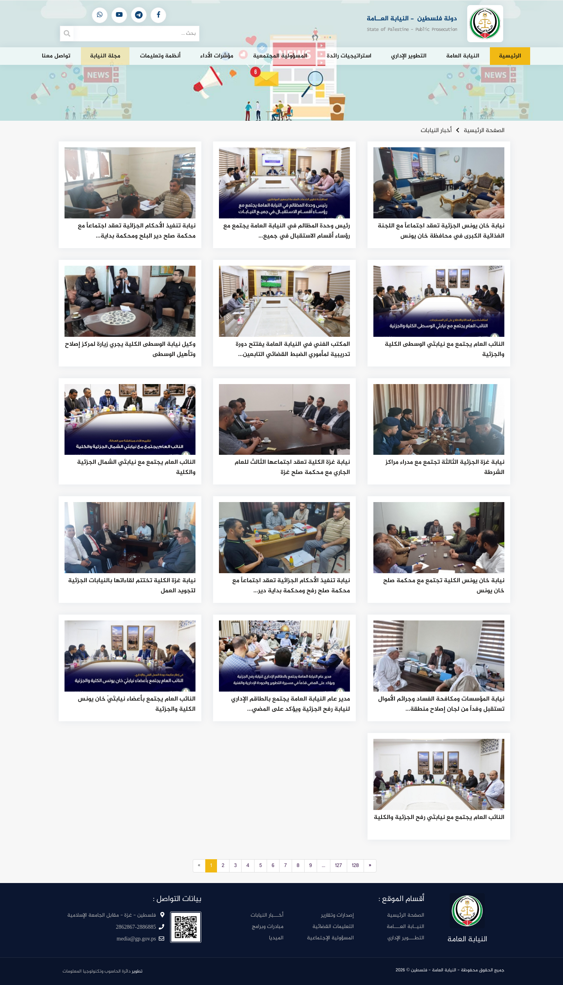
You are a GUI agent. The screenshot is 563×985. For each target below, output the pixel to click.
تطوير (102, 971)
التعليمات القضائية (333, 926)
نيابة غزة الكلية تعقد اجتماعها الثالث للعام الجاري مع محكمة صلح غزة (292, 467)
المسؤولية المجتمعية (280, 56)
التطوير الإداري (409, 56)
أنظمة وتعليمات (160, 56)
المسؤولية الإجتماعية (330, 937)
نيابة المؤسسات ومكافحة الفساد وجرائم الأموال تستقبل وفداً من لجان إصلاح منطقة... (441, 704)
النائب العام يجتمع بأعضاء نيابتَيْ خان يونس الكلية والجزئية (136, 704)
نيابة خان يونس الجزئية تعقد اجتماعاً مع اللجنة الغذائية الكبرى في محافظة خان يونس (441, 231)
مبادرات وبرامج (267, 926)
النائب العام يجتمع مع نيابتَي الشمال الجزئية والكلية (136, 467)
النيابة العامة (462, 56)
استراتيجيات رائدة (349, 56)
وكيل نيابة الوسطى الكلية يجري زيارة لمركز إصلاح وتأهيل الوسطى (130, 349)
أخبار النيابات (436, 130)
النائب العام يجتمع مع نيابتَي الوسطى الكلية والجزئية (444, 349)
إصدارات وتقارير (337, 915)
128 (355, 865)
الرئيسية (510, 56)
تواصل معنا (56, 56)
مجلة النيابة (105, 56)
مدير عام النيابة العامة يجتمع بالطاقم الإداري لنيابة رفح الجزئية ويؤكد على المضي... (290, 704)
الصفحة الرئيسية (484, 130)
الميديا (276, 937)
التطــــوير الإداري (405, 937)
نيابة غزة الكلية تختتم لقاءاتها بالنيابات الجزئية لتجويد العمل (131, 585)
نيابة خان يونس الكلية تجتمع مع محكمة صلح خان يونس (443, 585)
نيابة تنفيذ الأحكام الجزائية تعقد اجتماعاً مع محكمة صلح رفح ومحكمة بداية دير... (291, 585)
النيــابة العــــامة (405, 926)
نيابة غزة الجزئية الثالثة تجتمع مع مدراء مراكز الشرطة (444, 467)
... (323, 865)
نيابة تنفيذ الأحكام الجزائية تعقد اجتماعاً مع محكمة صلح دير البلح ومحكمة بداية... (136, 231)
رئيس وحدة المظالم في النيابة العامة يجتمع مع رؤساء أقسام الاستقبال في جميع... (286, 231)
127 (338, 865)
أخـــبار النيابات (267, 915)
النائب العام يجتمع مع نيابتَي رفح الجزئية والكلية (439, 818)
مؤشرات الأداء (216, 56)
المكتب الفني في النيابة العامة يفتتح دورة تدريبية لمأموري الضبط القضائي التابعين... (293, 349)
